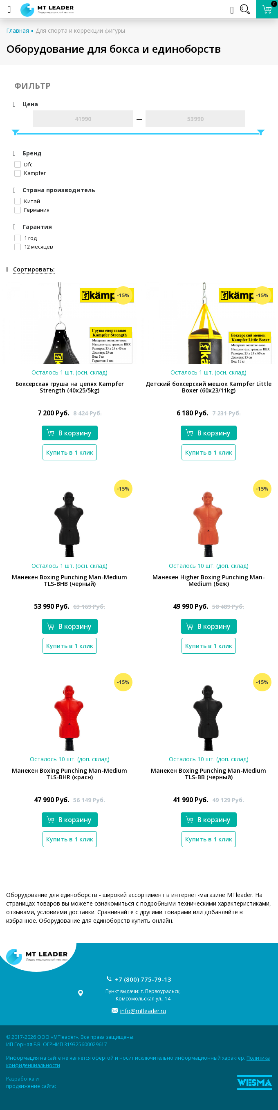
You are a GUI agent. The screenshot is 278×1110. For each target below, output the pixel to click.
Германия (31, 209)
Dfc (23, 164)
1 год (25, 238)
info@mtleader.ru (143, 1011)
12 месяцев (33, 246)
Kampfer (30, 173)
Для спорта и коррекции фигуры (80, 30)
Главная (17, 30)
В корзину (69, 432)
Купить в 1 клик (69, 452)
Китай (27, 201)
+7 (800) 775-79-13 (143, 979)
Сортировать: (34, 269)
